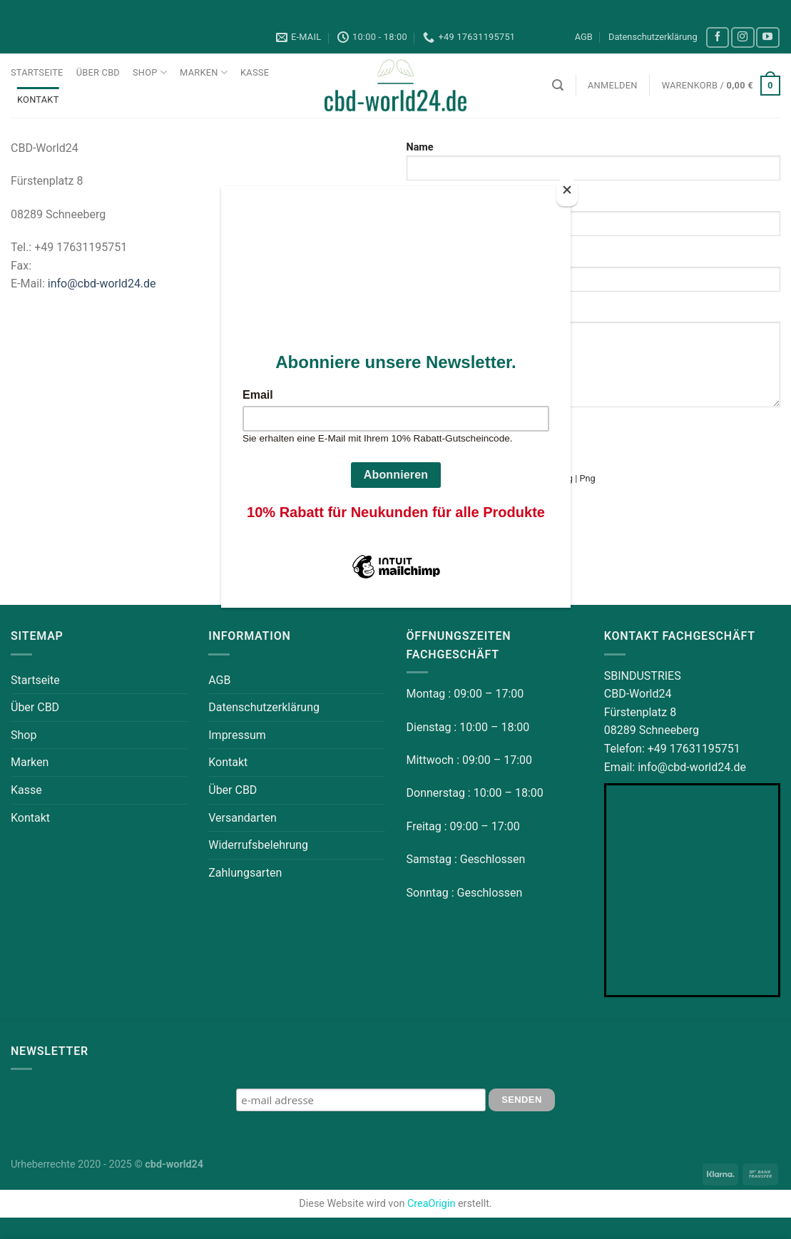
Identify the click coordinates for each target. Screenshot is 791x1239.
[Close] (567, 193)
